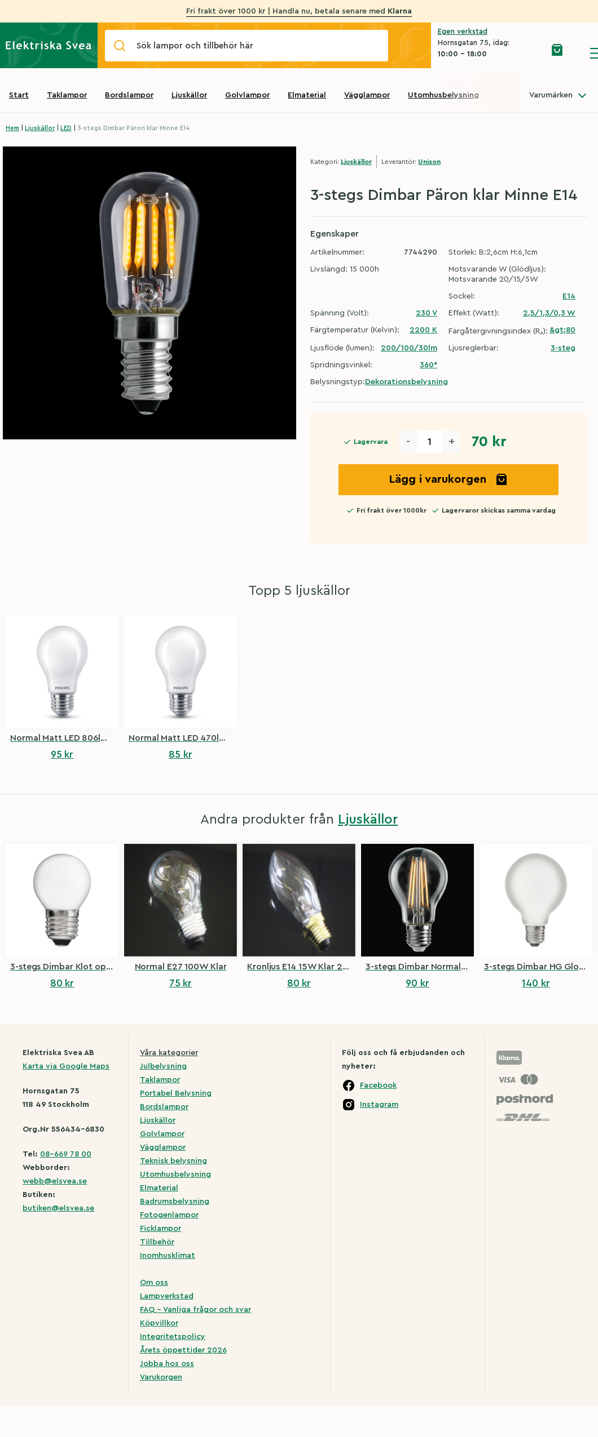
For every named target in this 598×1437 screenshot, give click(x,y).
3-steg (563, 348)
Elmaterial (307, 95)
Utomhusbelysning (443, 95)
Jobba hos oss (167, 1364)
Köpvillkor (159, 1323)
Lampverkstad (167, 1296)
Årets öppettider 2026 (183, 1350)
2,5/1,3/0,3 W (549, 313)
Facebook (378, 1085)
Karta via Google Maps (66, 1066)
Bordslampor (129, 95)
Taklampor (67, 95)
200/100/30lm (409, 348)
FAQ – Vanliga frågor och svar (195, 1310)
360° (428, 365)
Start (19, 95)
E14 (568, 296)
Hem (12, 128)
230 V (426, 313)
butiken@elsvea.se (58, 1208)
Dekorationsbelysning (406, 382)
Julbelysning (163, 1066)
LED (66, 128)
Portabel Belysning (176, 1093)
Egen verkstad (462, 31)
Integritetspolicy (172, 1337)
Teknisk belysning (173, 1161)
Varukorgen (161, 1377)
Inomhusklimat (167, 1256)
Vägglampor (367, 95)
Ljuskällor (189, 95)
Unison (429, 161)
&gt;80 (562, 330)
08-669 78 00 (65, 1154)
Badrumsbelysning (174, 1201)
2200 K (423, 330)
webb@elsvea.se (55, 1181)
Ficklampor (160, 1229)
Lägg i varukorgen (448, 479)
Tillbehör (157, 1242)
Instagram (379, 1105)
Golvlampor (247, 95)
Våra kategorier (169, 1053)
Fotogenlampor (169, 1215)
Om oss (154, 1283)
